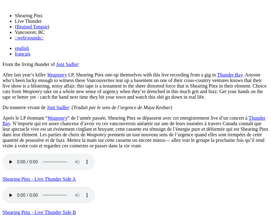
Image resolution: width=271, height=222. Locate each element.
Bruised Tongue (32, 26)
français (23, 53)
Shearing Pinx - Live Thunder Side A (39, 179)
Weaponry (57, 74)
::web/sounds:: (29, 37)
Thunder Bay (230, 74)
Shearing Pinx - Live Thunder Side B (39, 212)
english (22, 48)
